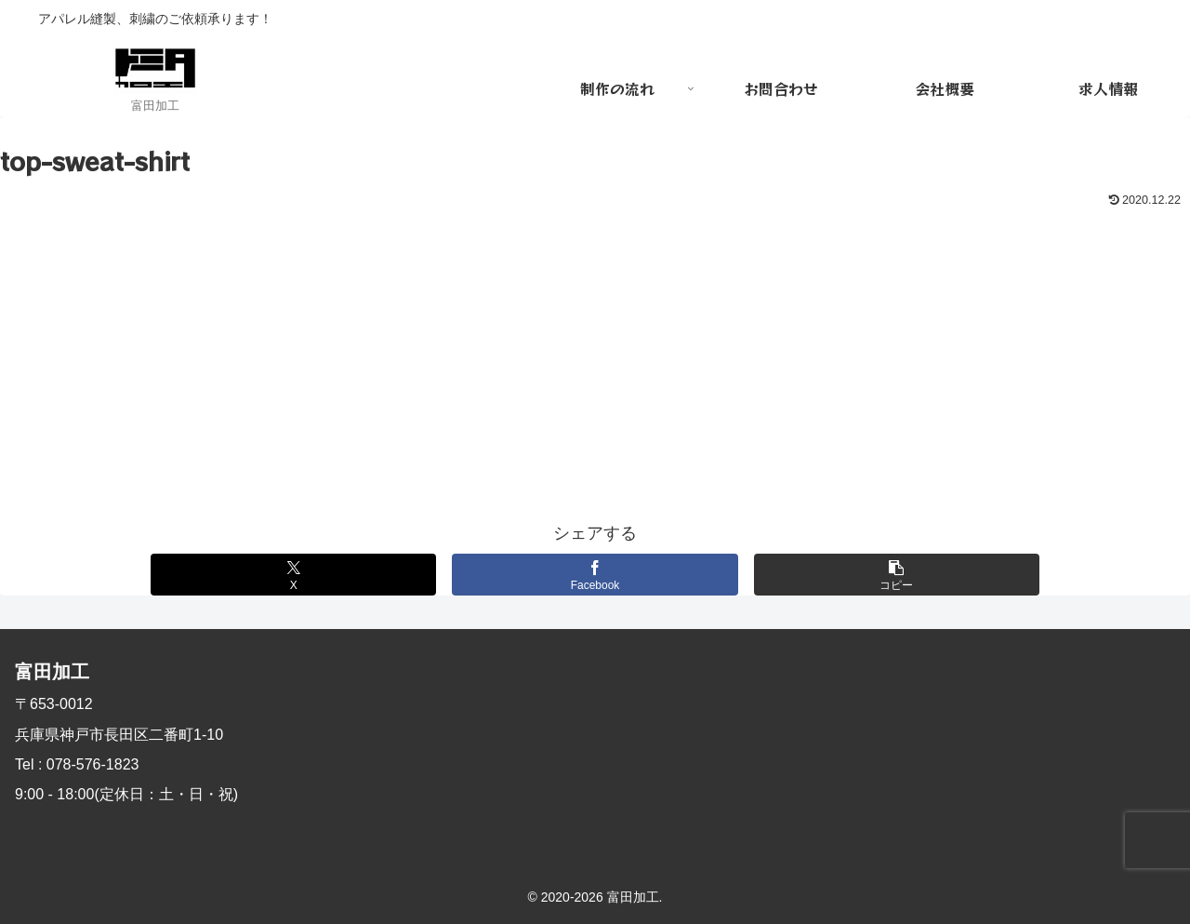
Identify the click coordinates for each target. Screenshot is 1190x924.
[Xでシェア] (293, 575)
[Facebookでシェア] (594, 575)
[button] (896, 575)
